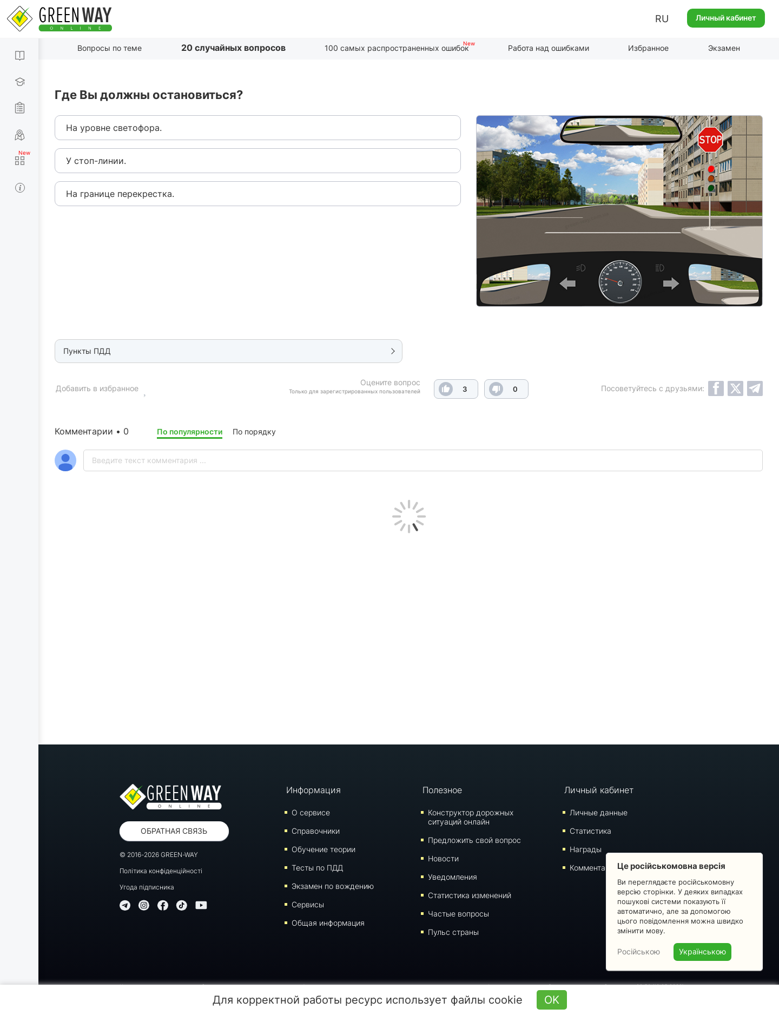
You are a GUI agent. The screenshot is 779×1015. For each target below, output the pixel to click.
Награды (586, 849)
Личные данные (599, 812)
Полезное (442, 790)
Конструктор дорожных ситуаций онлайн (470, 817)
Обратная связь (174, 830)
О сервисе (311, 812)
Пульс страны (453, 932)
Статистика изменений (469, 895)
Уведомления (452, 876)
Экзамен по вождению (333, 886)
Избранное (648, 47)
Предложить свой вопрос (474, 840)
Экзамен (724, 47)
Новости (443, 858)
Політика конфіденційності (161, 871)
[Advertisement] (409, 636)
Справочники (316, 830)
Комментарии (594, 867)
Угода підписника (147, 887)
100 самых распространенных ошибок (397, 47)
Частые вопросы (458, 913)
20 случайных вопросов (233, 47)
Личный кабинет (726, 17)
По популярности (189, 431)
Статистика (590, 830)
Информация (313, 790)
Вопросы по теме (109, 47)
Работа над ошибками (548, 47)
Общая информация (328, 922)
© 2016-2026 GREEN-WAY (159, 855)
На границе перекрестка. (120, 193)
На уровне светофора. (114, 127)
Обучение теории (323, 849)
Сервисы (308, 904)
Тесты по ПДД (317, 867)
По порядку (254, 431)
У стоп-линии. (96, 160)
